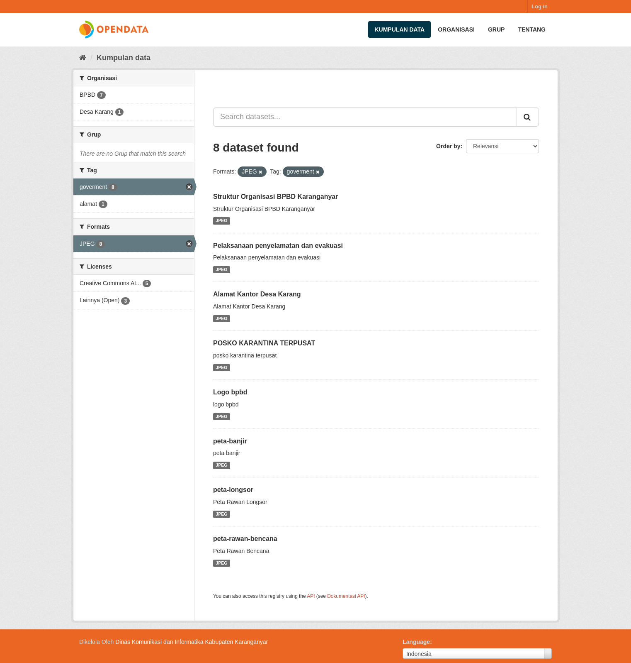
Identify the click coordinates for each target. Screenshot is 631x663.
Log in (539, 6)
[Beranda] (82, 58)
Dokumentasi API (346, 596)
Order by (448, 146)
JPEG (221, 220)
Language (416, 642)
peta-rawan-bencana (245, 538)
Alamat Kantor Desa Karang (257, 294)
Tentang (532, 29)
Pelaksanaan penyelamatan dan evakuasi (278, 245)
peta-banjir (230, 441)
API (311, 596)
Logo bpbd (230, 392)
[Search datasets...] (365, 117)
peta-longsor (233, 489)
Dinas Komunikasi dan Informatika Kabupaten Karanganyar (191, 642)
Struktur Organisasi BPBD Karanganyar (275, 196)
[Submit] (528, 117)
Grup (496, 29)
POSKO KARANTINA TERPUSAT (264, 343)
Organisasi (456, 29)
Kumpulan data (399, 29)
